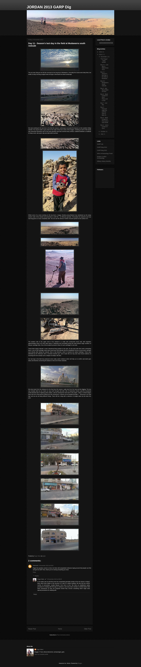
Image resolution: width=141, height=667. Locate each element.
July (102, 134)
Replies (37, 576)
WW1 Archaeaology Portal (104, 153)
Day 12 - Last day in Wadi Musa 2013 (104, 67)
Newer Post (32, 629)
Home (60, 629)
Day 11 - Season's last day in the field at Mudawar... (104, 75)
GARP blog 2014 (102, 147)
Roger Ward (40, 579)
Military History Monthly (104, 161)
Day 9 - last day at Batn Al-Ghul (104, 90)
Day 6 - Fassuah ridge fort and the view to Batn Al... (103, 111)
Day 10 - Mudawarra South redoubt (104, 83)
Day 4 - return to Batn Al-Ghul (104, 126)
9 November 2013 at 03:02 (46, 565)
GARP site (100, 144)
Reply (34, 572)
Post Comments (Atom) (63, 635)
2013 (100, 54)
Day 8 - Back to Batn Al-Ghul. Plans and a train (104, 97)
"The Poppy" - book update (104, 60)
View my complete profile (41, 654)
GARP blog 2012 (102, 150)
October (103, 131)
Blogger (80, 663)
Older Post (87, 629)
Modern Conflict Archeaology (101, 157)
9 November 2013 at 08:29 (54, 579)
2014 (100, 52)
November (104, 56)
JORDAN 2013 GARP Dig (49, 7)
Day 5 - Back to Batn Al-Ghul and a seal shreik (104, 120)
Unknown (35, 565)
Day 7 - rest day (103, 103)
